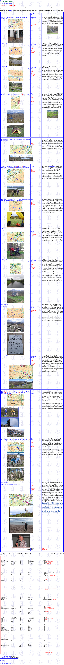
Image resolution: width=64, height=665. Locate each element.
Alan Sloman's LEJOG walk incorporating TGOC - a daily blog (9, 658)
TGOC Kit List (2, 556)
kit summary (10, 10)
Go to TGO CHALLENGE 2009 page (6, 3)
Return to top (2, 660)
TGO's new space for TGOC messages (5, 657)
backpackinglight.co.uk (52, 166)
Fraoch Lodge (7, 230)
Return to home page (3, 0)
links (54, 10)
